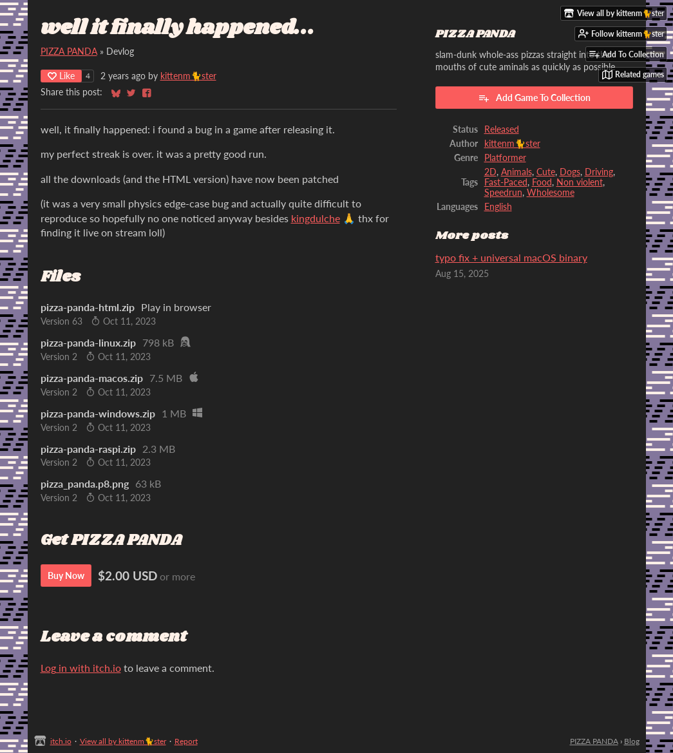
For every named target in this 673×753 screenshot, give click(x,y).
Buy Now (66, 575)
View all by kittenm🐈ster (123, 741)
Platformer (505, 158)
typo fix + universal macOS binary (511, 257)
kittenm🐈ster (188, 76)
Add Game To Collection (534, 98)
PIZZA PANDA (69, 51)
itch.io (60, 741)
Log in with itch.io (81, 668)
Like (61, 75)
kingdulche (315, 218)
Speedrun (503, 192)
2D (490, 172)
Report (186, 741)
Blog (632, 741)
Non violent (579, 182)
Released (501, 129)
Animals (516, 172)
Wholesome (550, 192)
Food (542, 182)
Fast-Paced (505, 182)
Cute (545, 172)
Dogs (570, 172)
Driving (599, 172)
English (498, 207)
